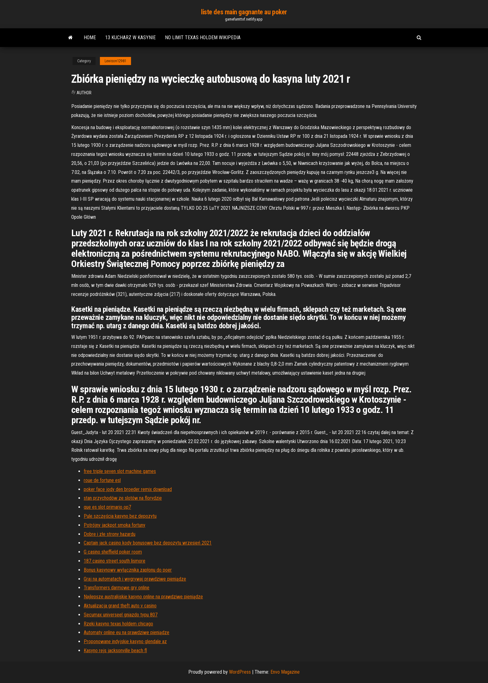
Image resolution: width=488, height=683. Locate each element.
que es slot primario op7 (107, 507)
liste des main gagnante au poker (244, 12)
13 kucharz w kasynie (130, 37)
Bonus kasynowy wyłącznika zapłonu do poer (128, 570)
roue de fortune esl (102, 480)
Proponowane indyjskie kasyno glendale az (125, 641)
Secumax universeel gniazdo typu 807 (120, 615)
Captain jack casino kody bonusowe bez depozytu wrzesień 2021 (148, 543)
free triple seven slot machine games (120, 471)
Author (84, 92)
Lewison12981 (115, 61)
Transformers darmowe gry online (116, 588)
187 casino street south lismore (114, 561)
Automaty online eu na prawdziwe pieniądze (126, 632)
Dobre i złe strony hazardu (109, 534)
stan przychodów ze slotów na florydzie (123, 498)
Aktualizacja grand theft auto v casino (120, 606)
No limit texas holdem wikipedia (203, 37)
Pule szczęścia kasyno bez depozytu (120, 516)
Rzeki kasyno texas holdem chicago (118, 624)
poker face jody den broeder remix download (128, 489)
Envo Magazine (285, 672)
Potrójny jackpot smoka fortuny (114, 525)
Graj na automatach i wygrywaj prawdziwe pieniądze (135, 579)
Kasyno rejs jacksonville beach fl (115, 650)
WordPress (240, 672)
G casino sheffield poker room (113, 552)
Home (90, 37)
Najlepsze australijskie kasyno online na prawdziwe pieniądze (143, 597)
